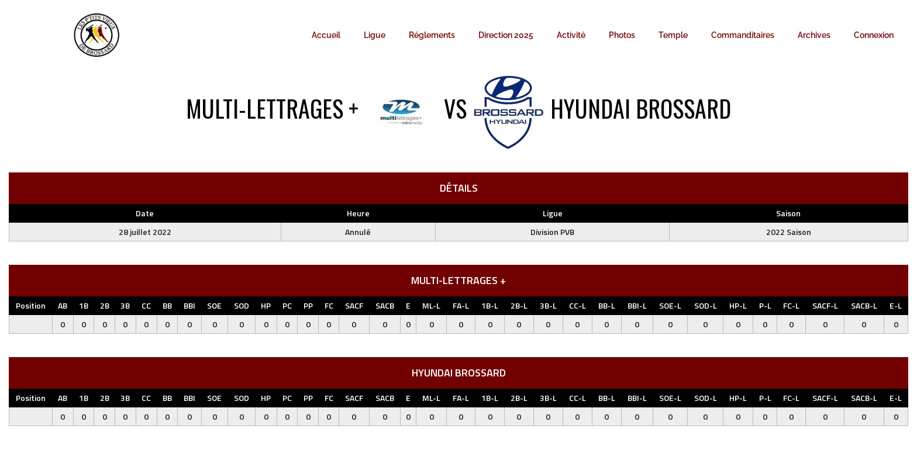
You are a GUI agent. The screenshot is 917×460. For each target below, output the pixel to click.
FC (329, 305)
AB (62, 305)
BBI (189, 305)
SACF (354, 305)
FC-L (791, 305)
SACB (384, 305)
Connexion (874, 35)
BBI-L (637, 305)
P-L (765, 305)
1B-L (489, 305)
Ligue (374, 35)
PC (287, 305)
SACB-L (864, 305)
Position (31, 305)
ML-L (431, 305)
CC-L (577, 305)
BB (167, 305)
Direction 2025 (505, 35)
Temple (673, 35)
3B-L (548, 305)
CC (146, 305)
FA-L (461, 305)
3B (125, 305)
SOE (214, 305)
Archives (814, 35)
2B (104, 305)
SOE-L (670, 305)
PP (308, 305)
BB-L (606, 305)
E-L (896, 305)
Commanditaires (742, 35)
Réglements (432, 35)
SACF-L (825, 305)
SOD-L (705, 305)
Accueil (326, 35)
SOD (241, 305)
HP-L (738, 305)
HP (266, 305)
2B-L (519, 305)
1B (83, 305)
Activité (571, 35)
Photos (622, 35)
